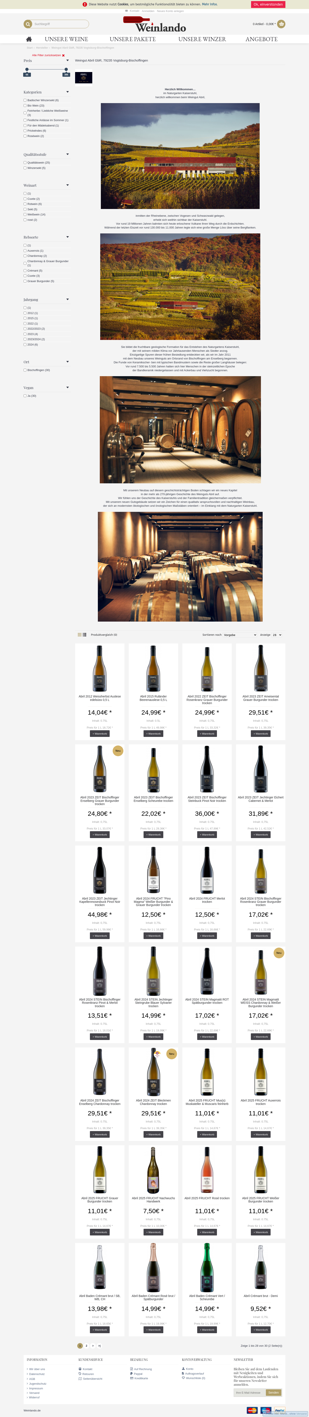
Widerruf (33, 1397)
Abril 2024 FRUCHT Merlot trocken (207, 900)
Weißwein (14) (34, 214)
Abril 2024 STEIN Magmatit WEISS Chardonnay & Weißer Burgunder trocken (261, 1003)
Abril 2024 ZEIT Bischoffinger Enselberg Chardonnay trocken (99, 1102)
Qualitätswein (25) (37, 162)
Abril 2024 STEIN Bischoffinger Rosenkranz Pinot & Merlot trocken (100, 1003)
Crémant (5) (33, 270)
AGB (31, 1379)
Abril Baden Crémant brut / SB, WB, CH (99, 1297)
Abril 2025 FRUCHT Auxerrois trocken (261, 1102)
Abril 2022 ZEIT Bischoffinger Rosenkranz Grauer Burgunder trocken (206, 700)
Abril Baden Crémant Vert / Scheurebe (207, 1297)
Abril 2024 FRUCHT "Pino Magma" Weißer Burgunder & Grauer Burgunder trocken (153, 902)
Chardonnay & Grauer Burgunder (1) (46, 263)
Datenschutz (36, 1374)
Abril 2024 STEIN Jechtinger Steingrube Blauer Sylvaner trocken (154, 1003)
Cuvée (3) (32, 275)
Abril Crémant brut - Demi (261, 1296)
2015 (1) (31, 318)
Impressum (35, 1388)
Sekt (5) (30, 209)
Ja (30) (30, 395)
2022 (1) (31, 323)
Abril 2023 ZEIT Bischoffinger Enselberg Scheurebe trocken (153, 799)
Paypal (136, 1373)
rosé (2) (30, 219)
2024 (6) (31, 344)
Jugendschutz (36, 1383)
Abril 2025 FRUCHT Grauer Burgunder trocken (99, 1199)
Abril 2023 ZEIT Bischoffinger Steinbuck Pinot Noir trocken (207, 799)
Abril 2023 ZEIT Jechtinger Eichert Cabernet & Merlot (261, 799)
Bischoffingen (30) (37, 370)
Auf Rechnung (141, 1369)
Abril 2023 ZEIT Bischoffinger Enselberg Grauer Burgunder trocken (99, 801)
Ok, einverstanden (268, 4)
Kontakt (85, 1369)
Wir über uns (36, 1369)
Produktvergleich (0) (104, 634)
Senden (273, 1392)
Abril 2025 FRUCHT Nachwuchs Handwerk (153, 1199)
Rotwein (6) (33, 204)
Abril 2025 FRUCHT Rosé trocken (207, 1198)
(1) (27, 193)
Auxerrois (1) (33, 250)
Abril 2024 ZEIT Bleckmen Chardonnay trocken (153, 1102)
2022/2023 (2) (34, 328)
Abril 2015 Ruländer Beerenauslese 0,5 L (153, 698)
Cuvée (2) (32, 198)
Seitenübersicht (90, 1379)
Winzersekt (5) (34, 168)
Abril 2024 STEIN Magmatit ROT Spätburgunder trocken (207, 1001)
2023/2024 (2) (34, 339)
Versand (33, 1393)
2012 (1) (31, 313)
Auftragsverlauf (193, 1373)
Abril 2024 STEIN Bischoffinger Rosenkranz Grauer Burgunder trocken (261, 902)
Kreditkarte (139, 1378)
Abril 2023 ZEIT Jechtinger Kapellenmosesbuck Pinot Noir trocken (99, 902)
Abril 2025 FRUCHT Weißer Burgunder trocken (260, 1199)
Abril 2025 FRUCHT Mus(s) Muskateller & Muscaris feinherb (207, 1102)
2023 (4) (31, 334)
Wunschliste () (193, 1378)
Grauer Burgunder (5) (39, 281)
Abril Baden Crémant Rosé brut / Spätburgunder (153, 1297)
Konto (187, 1368)
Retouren (86, 1374)
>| (99, 1345)
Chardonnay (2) (35, 255)
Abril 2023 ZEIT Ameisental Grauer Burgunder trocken (260, 698)
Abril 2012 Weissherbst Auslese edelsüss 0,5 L (100, 698)
